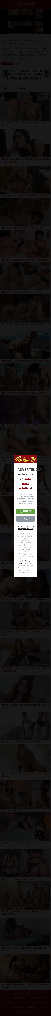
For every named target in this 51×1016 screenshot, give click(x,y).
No (25, 518)
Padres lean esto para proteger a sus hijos (25, 527)
